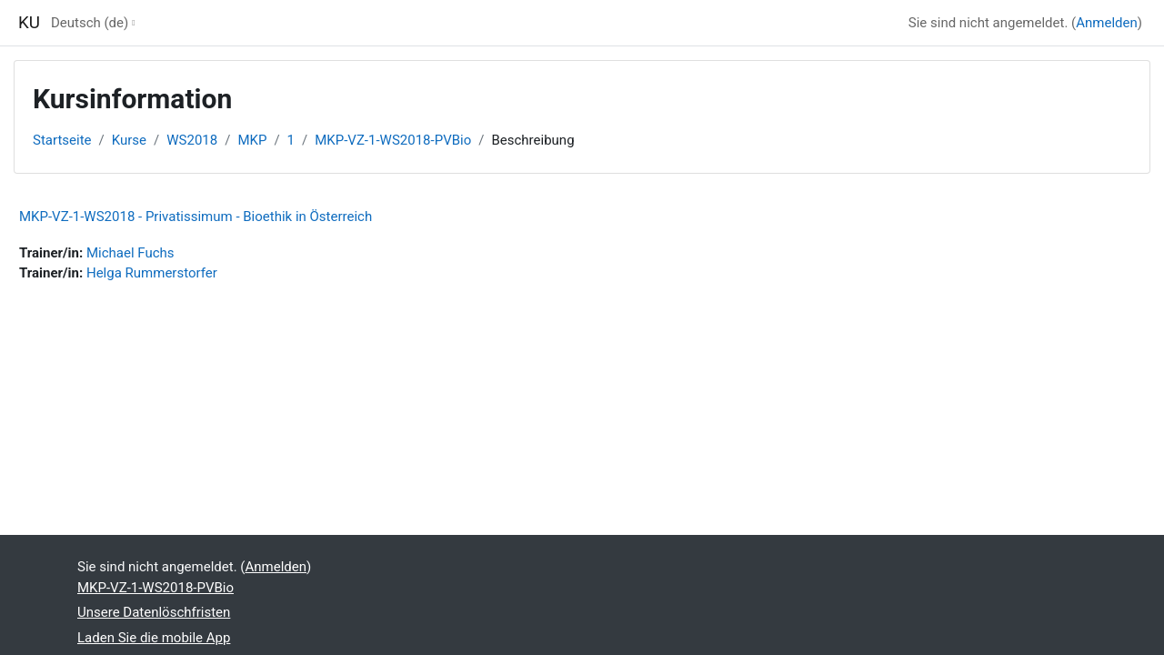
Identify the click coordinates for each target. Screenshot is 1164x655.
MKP (251, 140)
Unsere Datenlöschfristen (153, 612)
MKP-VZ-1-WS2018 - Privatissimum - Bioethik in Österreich (195, 216)
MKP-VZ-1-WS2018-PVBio (393, 140)
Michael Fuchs (130, 253)
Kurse (129, 140)
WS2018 (191, 140)
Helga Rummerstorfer (151, 273)
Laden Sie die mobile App (153, 638)
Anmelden (1107, 23)
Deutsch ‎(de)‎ (89, 23)
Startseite (62, 140)
